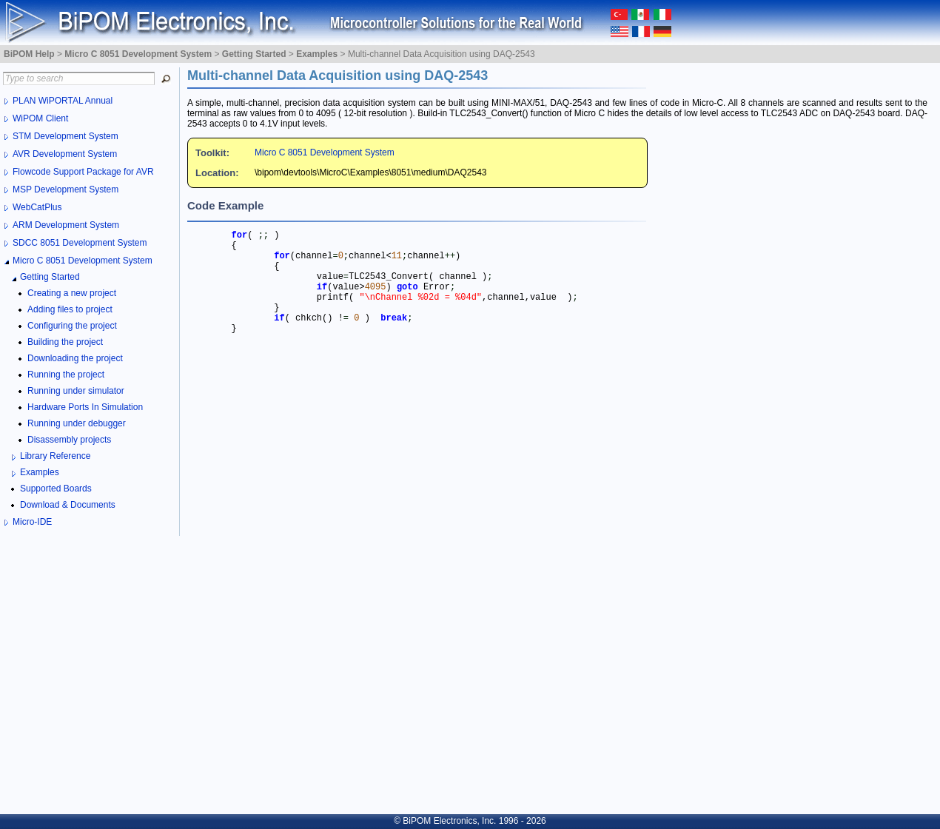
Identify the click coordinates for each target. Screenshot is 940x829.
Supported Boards (56, 488)
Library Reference (55, 456)
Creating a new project (71, 293)
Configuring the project (72, 325)
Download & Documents (67, 505)
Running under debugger (76, 423)
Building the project (65, 342)
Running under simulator (75, 391)
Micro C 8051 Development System (325, 152)
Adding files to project (70, 309)
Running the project (65, 374)
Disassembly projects (69, 439)
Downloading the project (75, 358)
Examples (39, 472)
